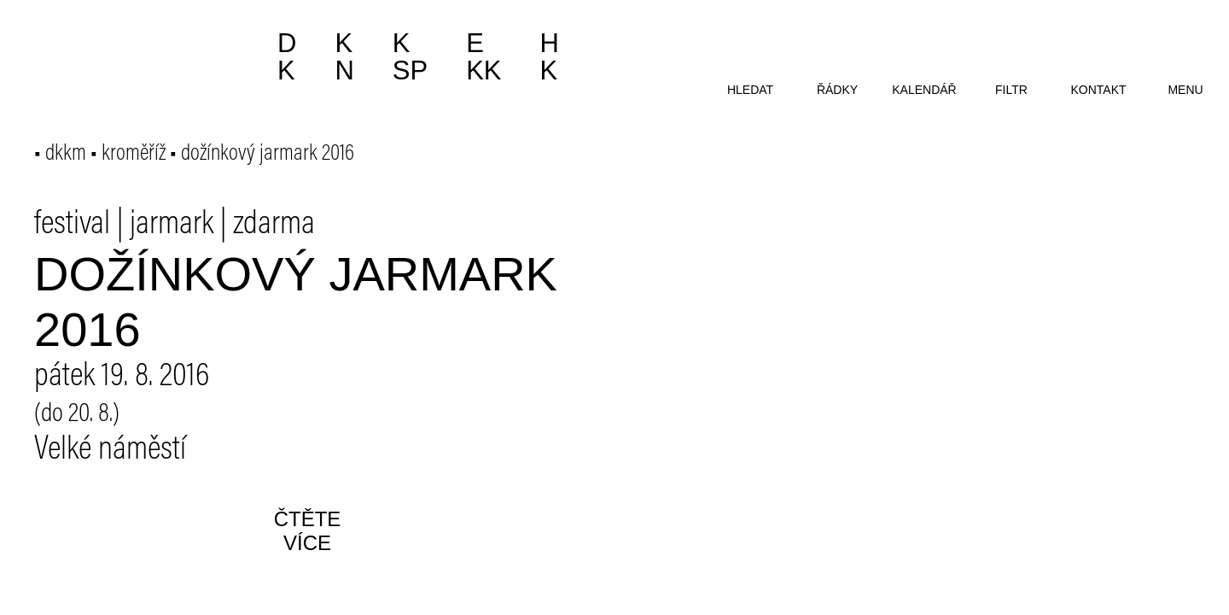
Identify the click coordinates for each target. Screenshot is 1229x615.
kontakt (1098, 90)
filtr (1011, 90)
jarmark (171, 225)
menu (1185, 90)
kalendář (924, 90)
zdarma (274, 225)
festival (72, 225)
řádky (837, 90)
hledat (750, 90)
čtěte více (307, 530)
